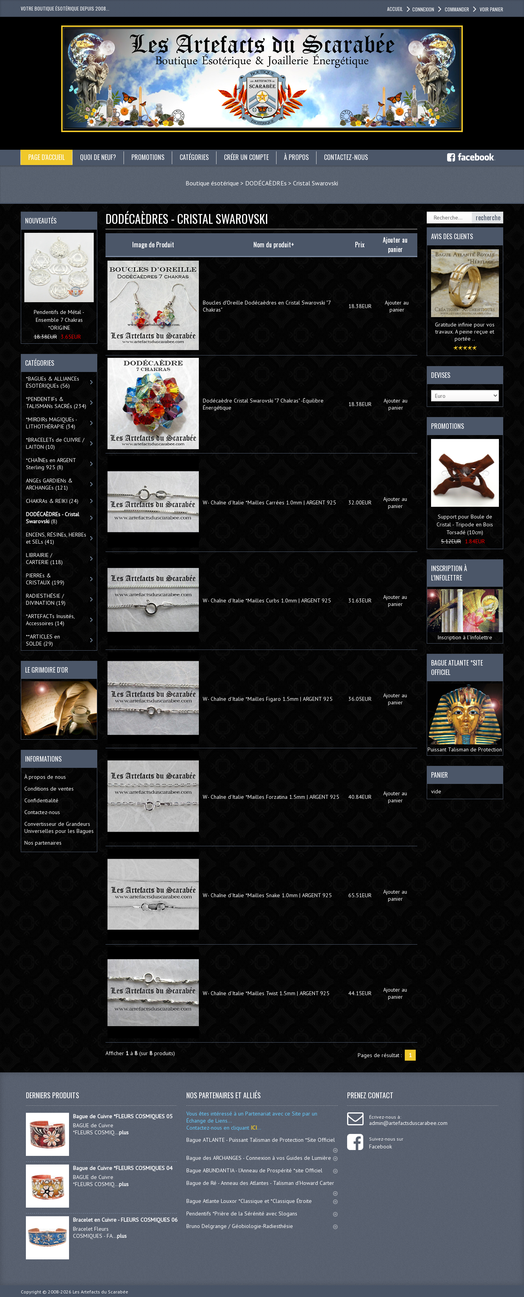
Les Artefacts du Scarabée (100, 1292)
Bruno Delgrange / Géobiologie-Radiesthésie (261, 1226)
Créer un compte (246, 157)
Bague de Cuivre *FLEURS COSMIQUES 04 (123, 1168)
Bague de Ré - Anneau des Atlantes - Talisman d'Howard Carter (261, 1186)
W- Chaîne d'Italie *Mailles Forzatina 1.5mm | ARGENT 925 (271, 796)
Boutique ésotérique (212, 183)
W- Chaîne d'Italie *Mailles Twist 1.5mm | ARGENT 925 (266, 993)
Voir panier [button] (491, 9)
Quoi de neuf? (98, 157)
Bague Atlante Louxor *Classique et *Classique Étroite (261, 1200)
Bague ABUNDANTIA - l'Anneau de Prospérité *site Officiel (261, 1170)
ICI (253, 1127)
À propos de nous (45, 776)
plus (124, 1132)
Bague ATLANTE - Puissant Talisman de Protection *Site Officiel (261, 1143)
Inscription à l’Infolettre (465, 615)
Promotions (147, 157)
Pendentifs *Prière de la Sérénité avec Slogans (261, 1213)
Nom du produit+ (273, 244)
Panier (439, 775)
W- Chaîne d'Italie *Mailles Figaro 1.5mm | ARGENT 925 (268, 698)
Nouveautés (40, 220)
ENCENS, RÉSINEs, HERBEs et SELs (56, 538)
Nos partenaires (43, 842)
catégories (194, 157)
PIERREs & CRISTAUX (45, 579)
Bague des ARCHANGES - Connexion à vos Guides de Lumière (261, 1157)
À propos (296, 157)
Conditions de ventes (49, 788)
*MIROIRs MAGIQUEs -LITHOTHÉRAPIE (51, 423)
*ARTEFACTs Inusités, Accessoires (50, 620)
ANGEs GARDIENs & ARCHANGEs (49, 484)
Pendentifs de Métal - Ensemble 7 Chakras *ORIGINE (59, 319)
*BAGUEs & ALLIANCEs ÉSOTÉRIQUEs (52, 382)
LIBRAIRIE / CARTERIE (44, 558)
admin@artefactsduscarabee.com (408, 1122)
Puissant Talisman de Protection (465, 718)
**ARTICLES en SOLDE (43, 640)
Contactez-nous (346, 157)
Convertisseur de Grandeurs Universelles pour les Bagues (59, 827)
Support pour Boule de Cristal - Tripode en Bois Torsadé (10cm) (465, 524)
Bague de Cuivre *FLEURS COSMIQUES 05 (123, 1116)
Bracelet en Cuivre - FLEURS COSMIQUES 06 (125, 1219)
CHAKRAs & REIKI (52, 500)
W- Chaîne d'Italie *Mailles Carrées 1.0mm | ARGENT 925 (269, 502)
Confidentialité (41, 800)
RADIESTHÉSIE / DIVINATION (46, 599)
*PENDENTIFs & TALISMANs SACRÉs (56, 402)
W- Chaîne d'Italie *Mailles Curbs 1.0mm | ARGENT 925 (267, 600)
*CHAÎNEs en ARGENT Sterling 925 (51, 464)
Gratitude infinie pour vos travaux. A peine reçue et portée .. (465, 331)
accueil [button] (395, 8)
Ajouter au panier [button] (397, 306)
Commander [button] (456, 9)
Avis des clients (452, 236)
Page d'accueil (46, 157)
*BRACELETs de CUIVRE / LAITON (55, 443)
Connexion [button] (423, 9)
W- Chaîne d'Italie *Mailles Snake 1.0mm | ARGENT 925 (267, 895)
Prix (359, 244)
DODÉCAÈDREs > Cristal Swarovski (291, 183)
